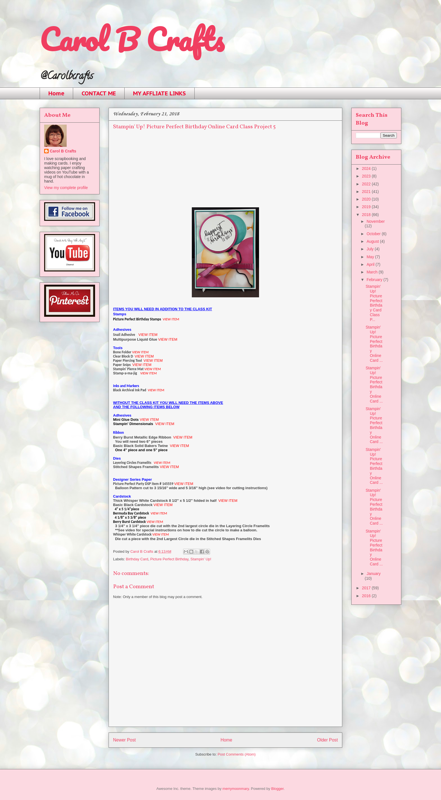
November (375, 221)
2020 (367, 199)
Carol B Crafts (132, 39)
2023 (367, 176)
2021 (367, 191)
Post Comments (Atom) (237, 754)
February (374, 279)
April (370, 264)
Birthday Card (137, 559)
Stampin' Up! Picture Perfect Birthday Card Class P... (374, 303)
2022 (367, 184)
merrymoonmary (235, 788)
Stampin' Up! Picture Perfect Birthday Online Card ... (374, 344)
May (370, 257)
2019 (367, 207)
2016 (367, 596)
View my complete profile (66, 187)
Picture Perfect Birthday (169, 559)
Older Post (327, 740)
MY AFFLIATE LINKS (159, 93)
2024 (367, 168)
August (373, 241)
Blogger (277, 788)
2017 (367, 588)
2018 (367, 214)
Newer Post (124, 740)
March (372, 272)
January (373, 573)
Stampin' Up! (200, 559)
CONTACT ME (99, 93)
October (374, 234)
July (370, 249)
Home (56, 93)
